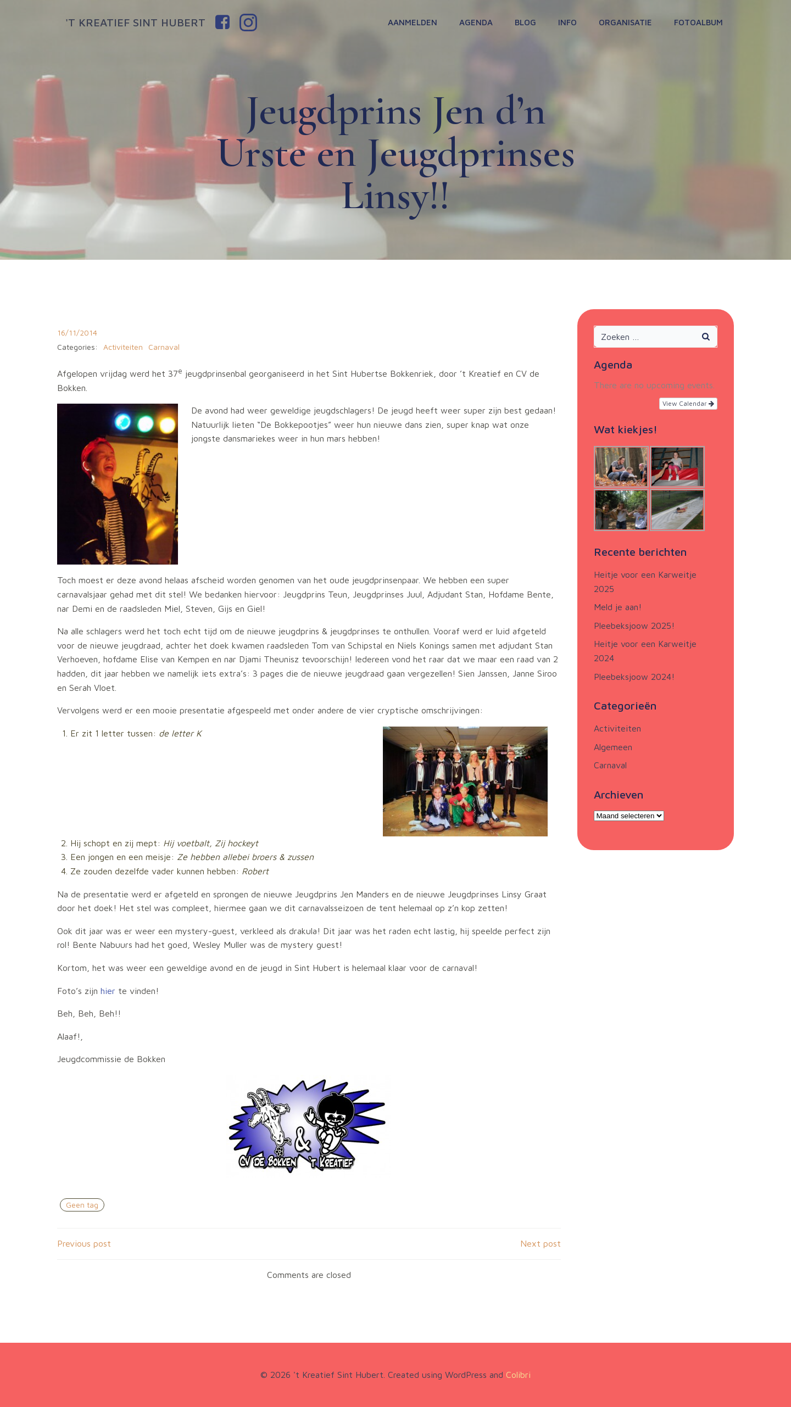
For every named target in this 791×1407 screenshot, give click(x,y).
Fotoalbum (698, 22)
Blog (525, 22)
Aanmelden (412, 22)
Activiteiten (123, 346)
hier (109, 991)
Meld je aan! (618, 607)
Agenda (476, 22)
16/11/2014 (77, 332)
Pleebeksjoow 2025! (634, 625)
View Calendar (688, 403)
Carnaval (164, 346)
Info (567, 22)
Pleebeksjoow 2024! (634, 677)
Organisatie (625, 22)
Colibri (518, 1375)
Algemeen (613, 747)
